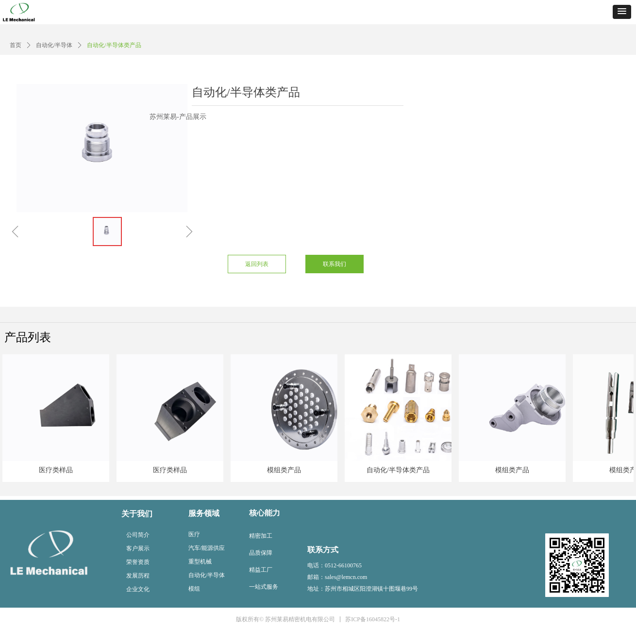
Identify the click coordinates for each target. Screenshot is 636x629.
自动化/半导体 (54, 45)
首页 (15, 45)
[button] (622, 12)
